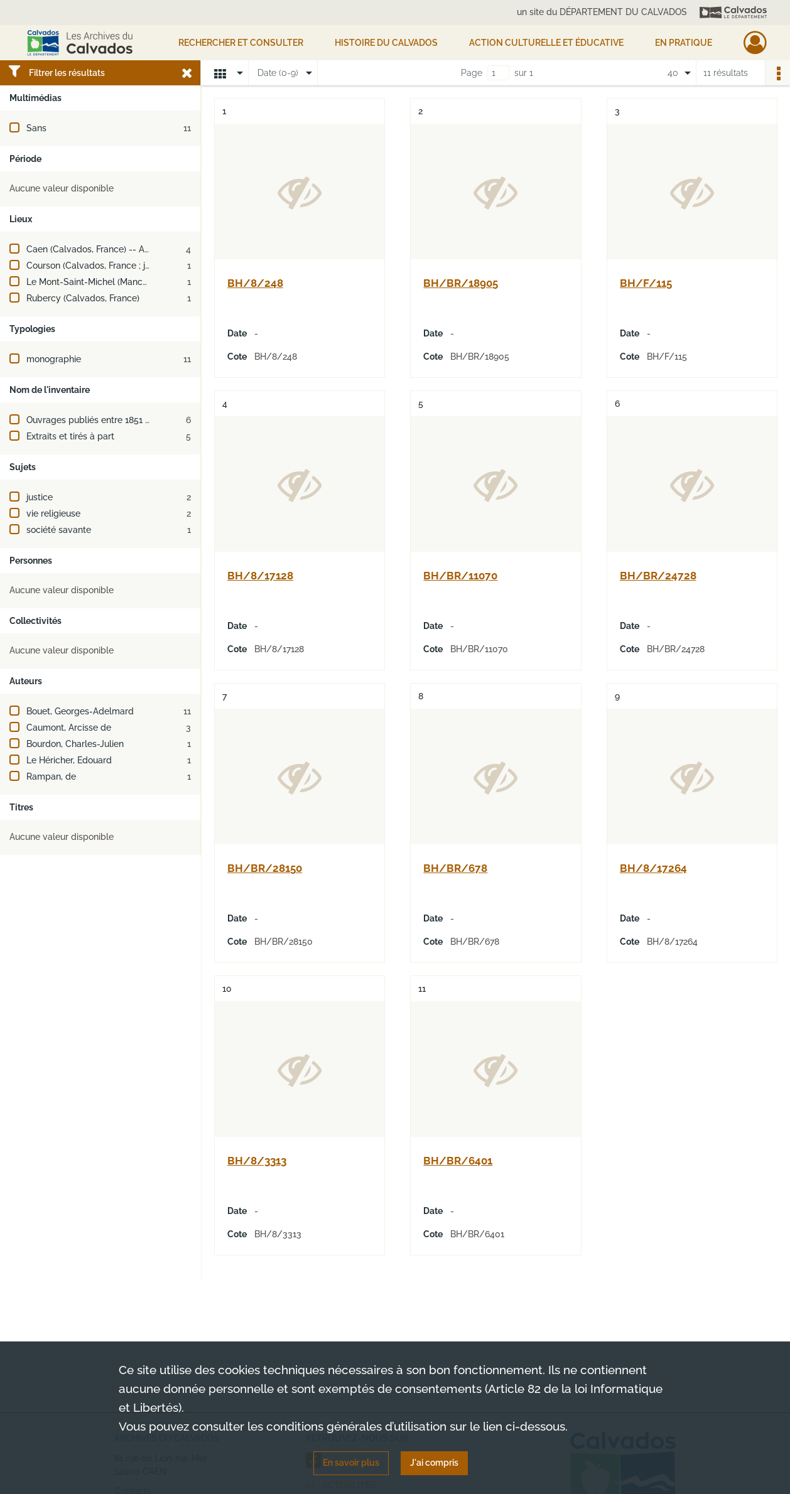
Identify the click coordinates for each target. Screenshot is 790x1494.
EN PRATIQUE (683, 43)
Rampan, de (51, 776)
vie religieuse (53, 513)
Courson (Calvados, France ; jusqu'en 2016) (113, 266)
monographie (53, 359)
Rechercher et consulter (240, 43)
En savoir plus (351, 1463)
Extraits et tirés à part (70, 436)
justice (39, 497)
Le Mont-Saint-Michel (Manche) (90, 282)
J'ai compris (434, 1463)
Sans (36, 128)
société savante (58, 530)
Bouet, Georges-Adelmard (80, 711)
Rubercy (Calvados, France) (82, 298)
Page (471, 73)
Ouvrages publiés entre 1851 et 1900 (101, 420)
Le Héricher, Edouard (69, 760)
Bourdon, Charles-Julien (75, 744)
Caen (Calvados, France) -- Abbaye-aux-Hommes (128, 249)
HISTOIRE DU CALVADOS (386, 43)
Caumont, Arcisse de (68, 728)
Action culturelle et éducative (546, 43)
